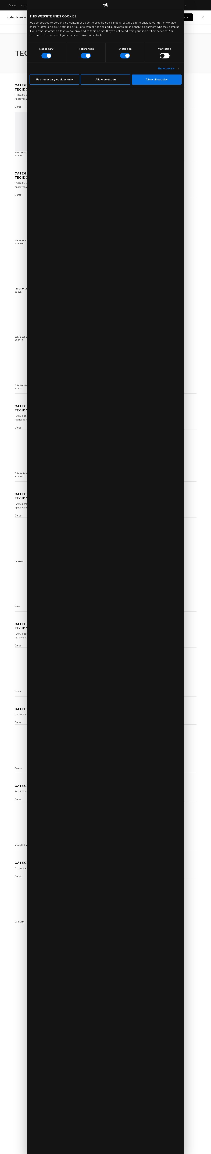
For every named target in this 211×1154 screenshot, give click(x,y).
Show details (166, 68)
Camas (12, 5)
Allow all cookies (157, 79)
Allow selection (105, 79)
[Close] (203, 17)
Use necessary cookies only (54, 79)
